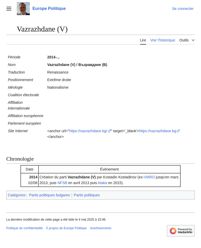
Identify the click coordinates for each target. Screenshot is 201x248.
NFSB (62, 183)
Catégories (17, 195)
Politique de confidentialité (24, 228)
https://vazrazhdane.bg (157, 131)
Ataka (102, 183)
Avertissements (100, 228)
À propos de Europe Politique (66, 228)
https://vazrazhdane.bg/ (88, 131)
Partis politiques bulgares (49, 195)
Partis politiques (87, 195)
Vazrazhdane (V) (82, 177)
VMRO (149, 177)
